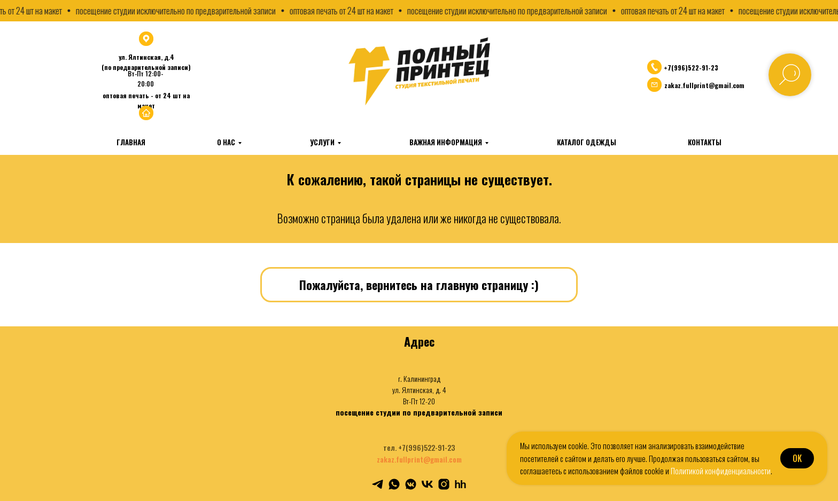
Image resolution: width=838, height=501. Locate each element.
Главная (131, 142)
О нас (226, 142)
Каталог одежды (586, 142)
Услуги (322, 142)
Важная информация (445, 142)
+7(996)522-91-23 (691, 67)
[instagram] (444, 484)
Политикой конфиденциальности (721, 470)
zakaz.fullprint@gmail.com (419, 459)
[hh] (460, 484)
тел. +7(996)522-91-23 (419, 447)
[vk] (427, 484)
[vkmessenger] (410, 484)
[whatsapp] (394, 484)
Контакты (704, 142)
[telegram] (377, 484)
